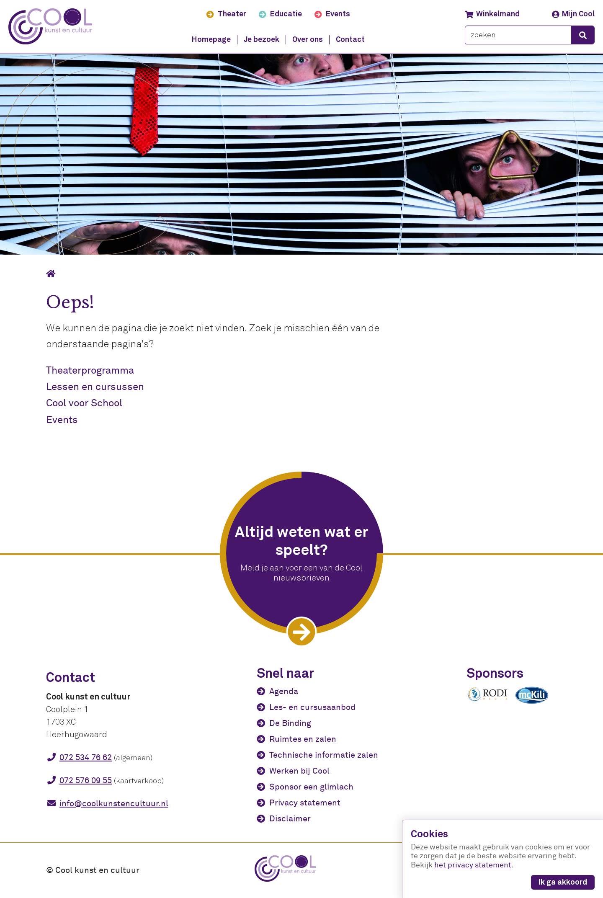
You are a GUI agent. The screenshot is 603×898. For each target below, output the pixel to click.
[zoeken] (518, 35)
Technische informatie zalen (323, 755)
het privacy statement (472, 865)
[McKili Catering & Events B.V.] (536, 703)
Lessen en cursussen (95, 387)
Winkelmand (492, 14)
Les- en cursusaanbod (312, 707)
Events (62, 420)
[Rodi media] (487, 700)
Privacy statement (304, 802)
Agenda (283, 691)
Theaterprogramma (90, 370)
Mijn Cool (573, 14)
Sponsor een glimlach (311, 787)
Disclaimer (290, 818)
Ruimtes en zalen (302, 739)
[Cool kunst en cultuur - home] (50, 26)
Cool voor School (84, 403)
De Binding (290, 723)
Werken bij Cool (299, 771)
